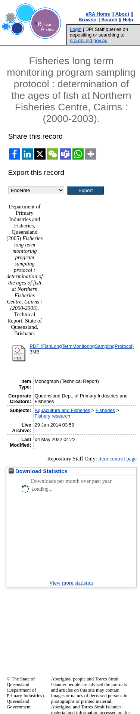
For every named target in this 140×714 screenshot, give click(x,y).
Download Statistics (38, 471)
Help (128, 19)
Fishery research (52, 416)
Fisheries (105, 410)
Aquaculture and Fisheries (62, 410)
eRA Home (98, 14)
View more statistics (71, 583)
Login (75, 29)
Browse (87, 19)
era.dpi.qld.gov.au (89, 40)
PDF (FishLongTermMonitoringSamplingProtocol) (82, 346)
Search (109, 19)
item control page (117, 459)
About (122, 14)
